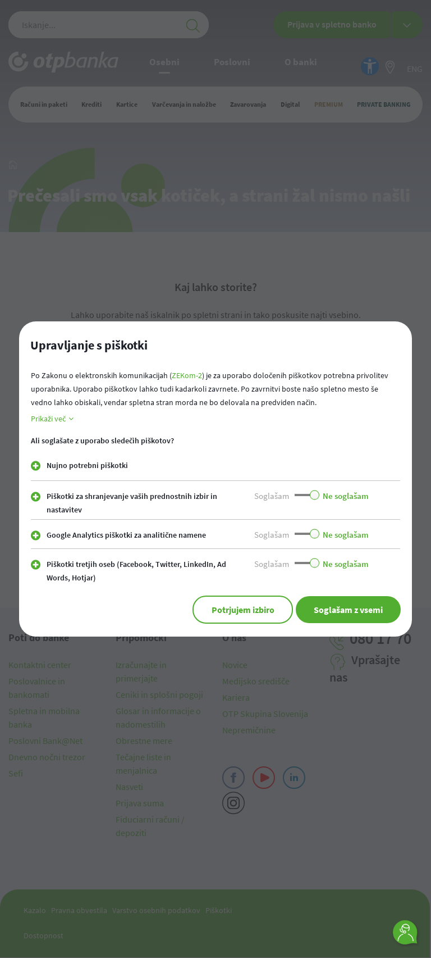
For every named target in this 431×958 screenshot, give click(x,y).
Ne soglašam (346, 496)
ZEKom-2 (187, 375)
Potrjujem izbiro (242, 609)
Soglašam (271, 496)
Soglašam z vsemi (348, 609)
